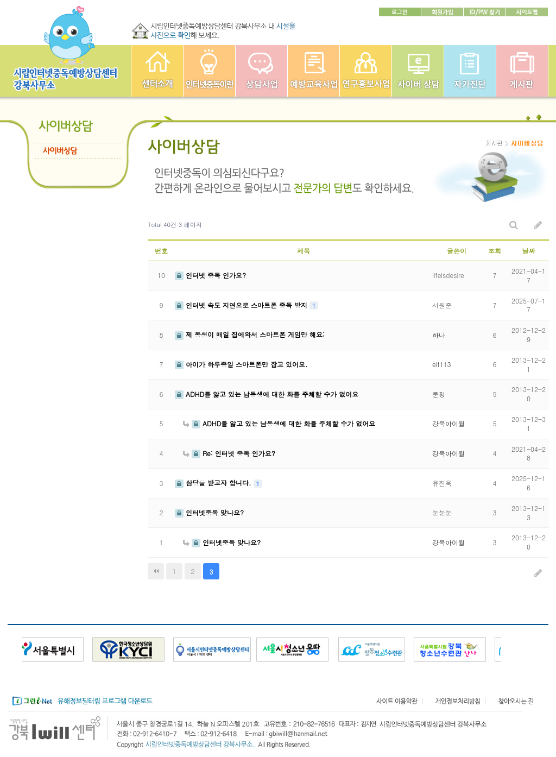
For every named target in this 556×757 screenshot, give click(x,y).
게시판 (522, 71)
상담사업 (261, 71)
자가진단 (470, 71)
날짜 (528, 250)
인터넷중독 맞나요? (209, 512)
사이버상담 (418, 71)
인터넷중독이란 (209, 71)
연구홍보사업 (365, 71)
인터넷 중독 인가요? (210, 275)
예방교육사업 (313, 71)
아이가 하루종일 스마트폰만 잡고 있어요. (241, 364)
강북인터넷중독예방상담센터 (157, 71)
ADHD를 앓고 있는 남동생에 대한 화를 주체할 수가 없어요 (266, 394)
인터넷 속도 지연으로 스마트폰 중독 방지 (242, 305)
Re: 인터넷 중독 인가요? (229, 453)
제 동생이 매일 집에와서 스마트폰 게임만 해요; (250, 334)
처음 (156, 571)
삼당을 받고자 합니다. (214, 482)
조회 (494, 250)
